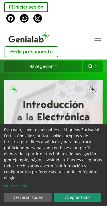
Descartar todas (28, 197)
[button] (93, 66)
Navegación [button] (41, 66)
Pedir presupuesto (31, 52)
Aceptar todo (77, 197)
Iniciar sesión (26, 7)
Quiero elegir (16, 186)
